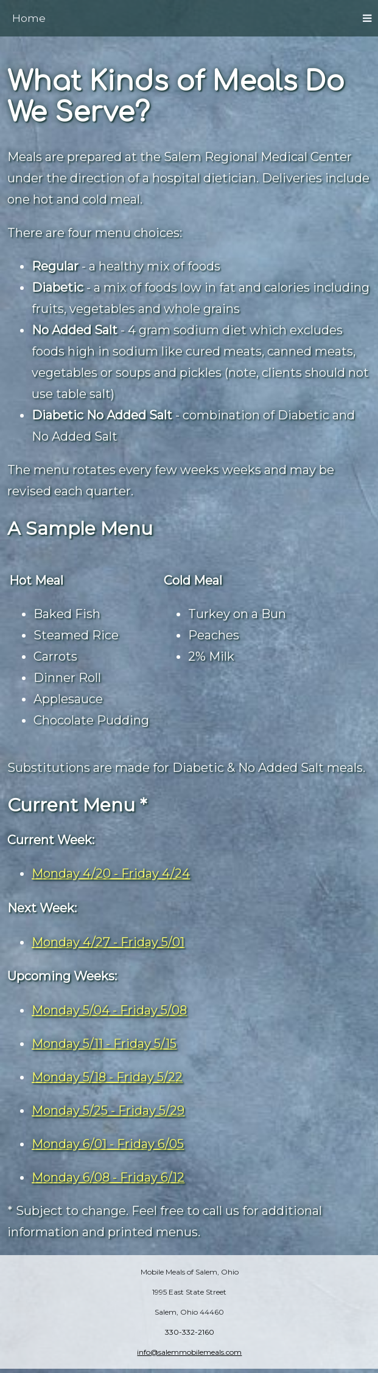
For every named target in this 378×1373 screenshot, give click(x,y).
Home (29, 18)
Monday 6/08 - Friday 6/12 (108, 1177)
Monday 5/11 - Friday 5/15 (104, 1043)
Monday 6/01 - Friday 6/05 (108, 1144)
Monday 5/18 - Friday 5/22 (107, 1077)
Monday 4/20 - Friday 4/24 (111, 873)
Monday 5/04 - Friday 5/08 (109, 1010)
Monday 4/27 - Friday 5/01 (108, 942)
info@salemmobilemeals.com (189, 1352)
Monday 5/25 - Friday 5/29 (108, 1110)
